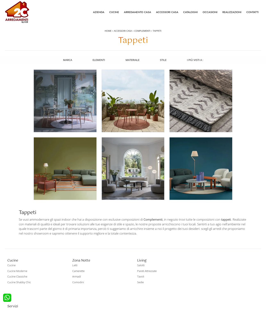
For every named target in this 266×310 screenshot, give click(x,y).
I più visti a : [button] (195, 60)
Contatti (252, 12)
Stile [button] (163, 60)
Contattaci (205, 265)
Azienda (98, 12)
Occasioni (210, 12)
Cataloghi (190, 12)
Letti (74, 259)
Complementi (142, 31)
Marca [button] (67, 60)
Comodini (77, 276)
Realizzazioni (231, 12)
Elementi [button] (98, 60)
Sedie (139, 276)
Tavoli (139, 271)
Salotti (139, 259)
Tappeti (157, 31)
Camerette (77, 265)
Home (108, 31)
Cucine (114, 12)
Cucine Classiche (17, 271)
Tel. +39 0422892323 (176, 291)
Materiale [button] (132, 60)
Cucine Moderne (17, 265)
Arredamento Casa (137, 12)
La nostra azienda (210, 259)
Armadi (75, 271)
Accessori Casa (167, 12)
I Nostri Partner (208, 276)
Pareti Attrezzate (145, 265)
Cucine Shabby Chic (19, 276)
